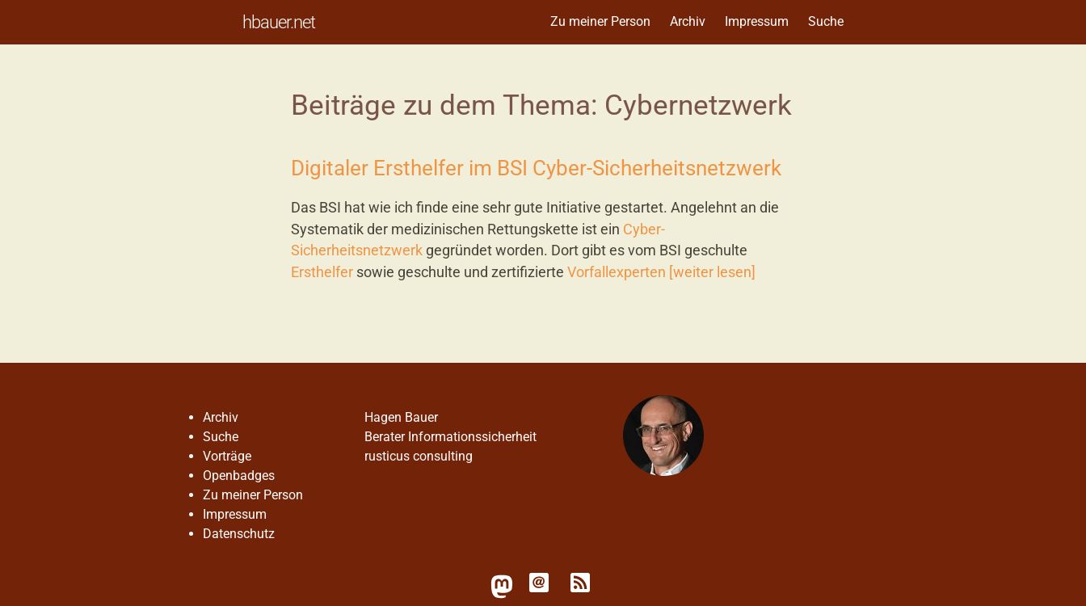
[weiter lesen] (712, 272)
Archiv (687, 21)
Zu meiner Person (600, 21)
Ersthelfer (322, 272)
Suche (826, 21)
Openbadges (239, 475)
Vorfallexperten (616, 272)
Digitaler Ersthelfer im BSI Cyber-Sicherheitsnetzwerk (536, 168)
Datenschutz (239, 533)
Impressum (757, 21)
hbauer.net (278, 21)
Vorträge (227, 456)
